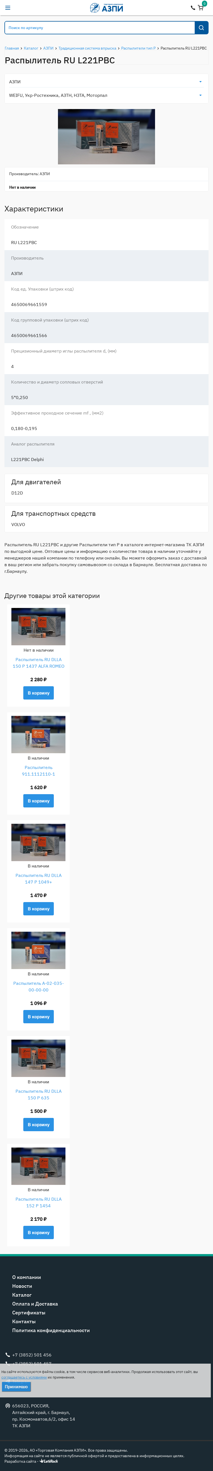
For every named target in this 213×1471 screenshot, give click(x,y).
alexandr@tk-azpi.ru (19, 7)
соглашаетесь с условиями (24, 1377)
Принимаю (16, 1386)
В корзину (38, 693)
